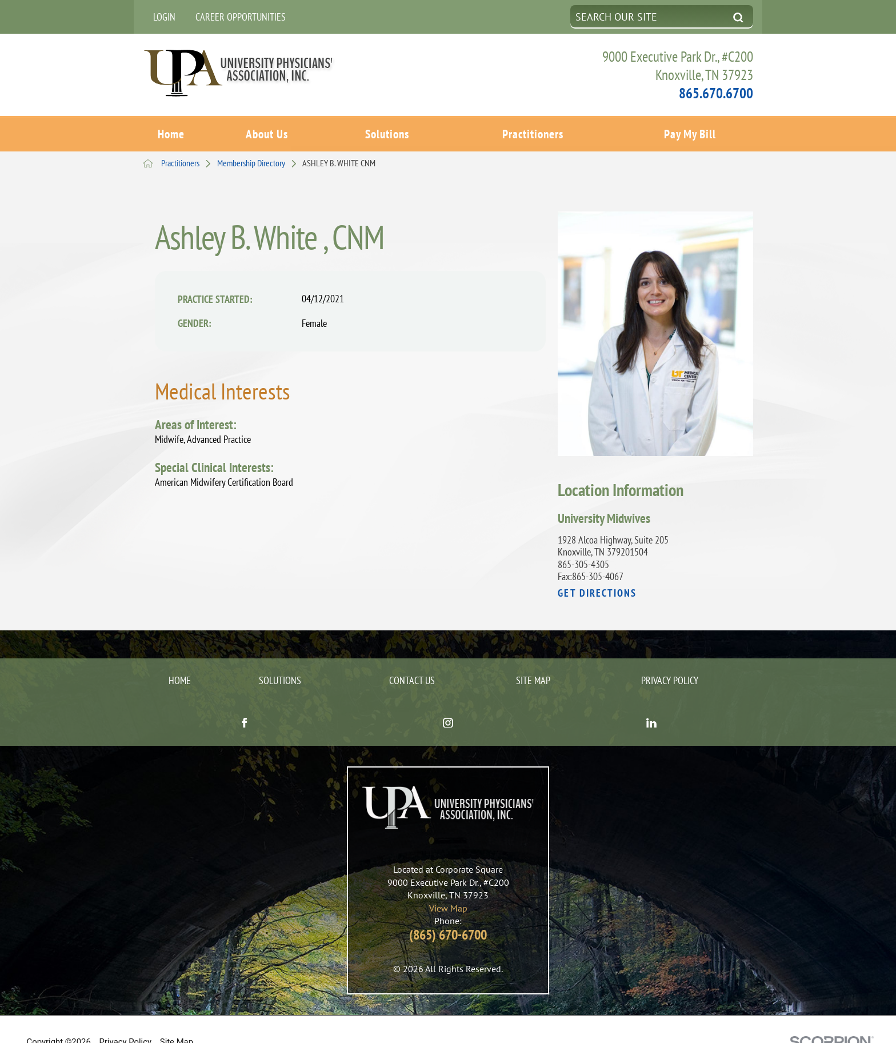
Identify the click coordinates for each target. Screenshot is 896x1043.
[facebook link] (244, 700)
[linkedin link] (651, 700)
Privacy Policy (669, 657)
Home (171, 132)
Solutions (387, 132)
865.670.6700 (716, 92)
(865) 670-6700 (448, 911)
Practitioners (532, 132)
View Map (448, 884)
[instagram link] (448, 700)
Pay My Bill (690, 132)
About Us (267, 132)
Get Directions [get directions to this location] (597, 570)
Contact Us (412, 657)
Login (164, 16)
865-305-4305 (583, 541)
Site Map (533, 657)
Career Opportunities (240, 16)
